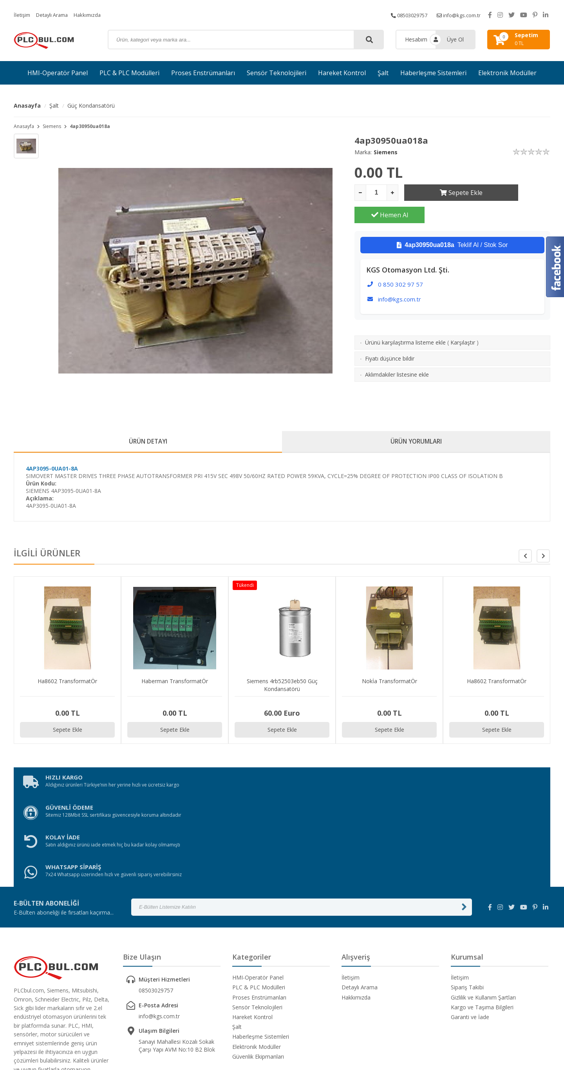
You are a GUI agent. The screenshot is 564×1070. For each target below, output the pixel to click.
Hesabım (416, 39)
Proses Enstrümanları (203, 73)
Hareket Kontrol (342, 73)
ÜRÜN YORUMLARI (416, 442)
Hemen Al (515, 192)
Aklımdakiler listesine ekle (397, 352)
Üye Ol (455, 39)
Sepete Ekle (439, 192)
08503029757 (402, 14)
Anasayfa (27, 105)
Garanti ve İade (470, 935)
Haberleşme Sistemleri (433, 73)
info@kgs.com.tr (456, 14)
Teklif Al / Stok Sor (452, 222)
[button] (543, 558)
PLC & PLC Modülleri (129, 73)
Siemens (52, 126)
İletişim (23, 14)
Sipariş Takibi (467, 905)
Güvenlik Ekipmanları (258, 975)
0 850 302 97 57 (400, 262)
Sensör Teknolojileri (276, 73)
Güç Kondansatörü (91, 105)
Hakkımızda (94, 14)
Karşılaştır (462, 320)
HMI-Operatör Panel (57, 73)
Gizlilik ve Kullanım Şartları (483, 915)
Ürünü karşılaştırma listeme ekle (405, 320)
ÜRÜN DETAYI (148, 442)
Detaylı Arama (56, 14)
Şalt (383, 73)
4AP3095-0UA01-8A (52, 471)
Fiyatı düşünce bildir (389, 336)
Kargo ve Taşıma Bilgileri (482, 925)
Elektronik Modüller (507, 73)
